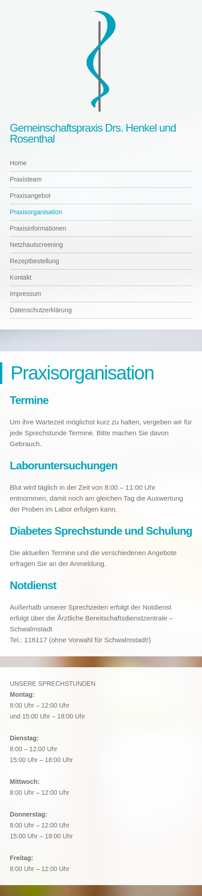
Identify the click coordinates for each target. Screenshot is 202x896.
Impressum (25, 293)
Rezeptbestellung (34, 261)
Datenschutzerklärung (41, 310)
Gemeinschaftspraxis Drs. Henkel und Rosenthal (93, 133)
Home (18, 163)
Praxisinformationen (38, 228)
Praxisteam (26, 179)
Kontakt (20, 277)
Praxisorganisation (36, 212)
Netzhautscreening (36, 244)
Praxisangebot (30, 195)
